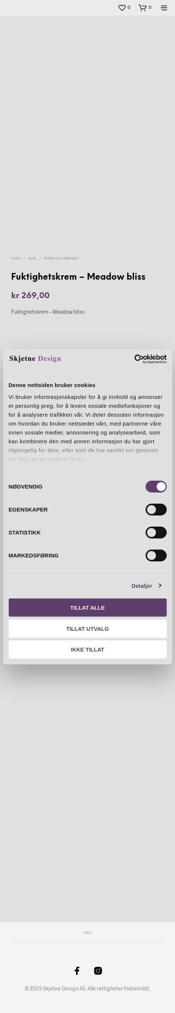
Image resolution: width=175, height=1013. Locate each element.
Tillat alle (87, 607)
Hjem (16, 259)
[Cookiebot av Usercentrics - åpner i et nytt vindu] (134, 359)
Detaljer (142, 585)
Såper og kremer (61, 259)
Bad (32, 259)
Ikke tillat (87, 649)
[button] (124, 7)
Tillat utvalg (87, 628)
